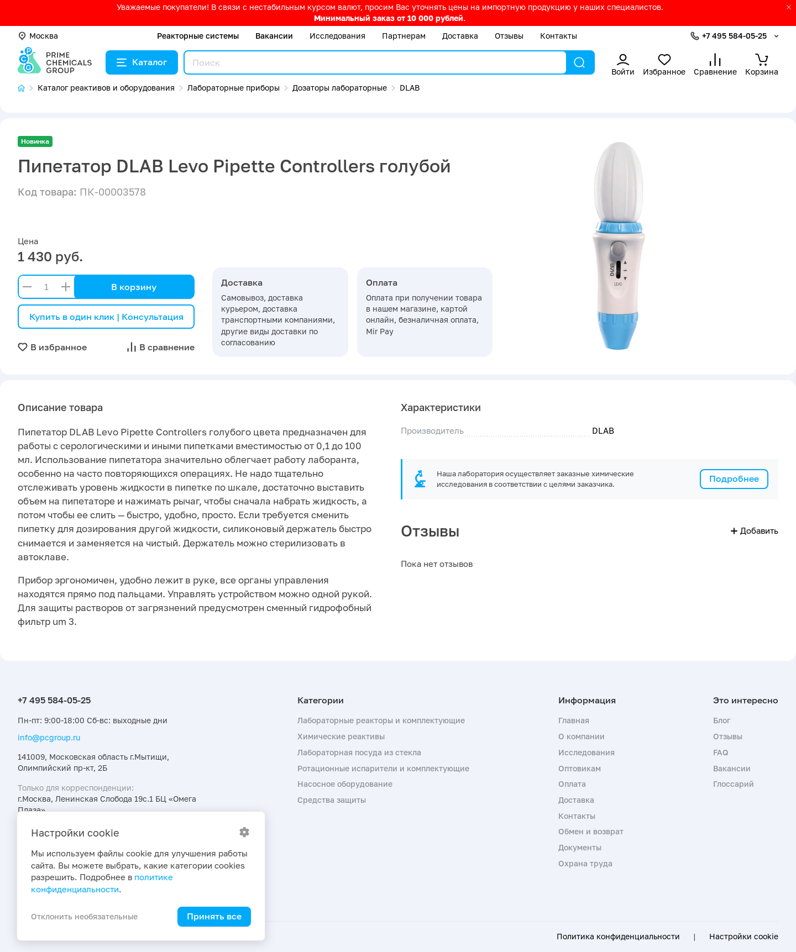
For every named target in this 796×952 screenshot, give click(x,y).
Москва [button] (38, 35)
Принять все (214, 916)
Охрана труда (585, 863)
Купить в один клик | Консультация (106, 316)
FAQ (721, 752)
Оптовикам (579, 768)
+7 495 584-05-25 (734, 35)
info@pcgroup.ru (49, 737)
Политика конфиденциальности (618, 936)
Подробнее (734, 478)
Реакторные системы (198, 35)
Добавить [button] (754, 530)
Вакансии (274, 35)
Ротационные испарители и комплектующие (383, 768)
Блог (721, 720)
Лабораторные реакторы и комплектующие (381, 720)
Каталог (142, 61)
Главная (573, 720)
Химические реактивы (341, 736)
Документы (579, 847)
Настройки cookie (743, 936)
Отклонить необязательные (84, 916)
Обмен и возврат (591, 831)
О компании (581, 736)
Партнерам (404, 35)
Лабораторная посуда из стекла (359, 752)
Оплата (572, 783)
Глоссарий (733, 783)
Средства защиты (331, 799)
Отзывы (509, 35)
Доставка (460, 35)
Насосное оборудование (344, 783)
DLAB (603, 430)
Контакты (558, 35)
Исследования (337, 35)
